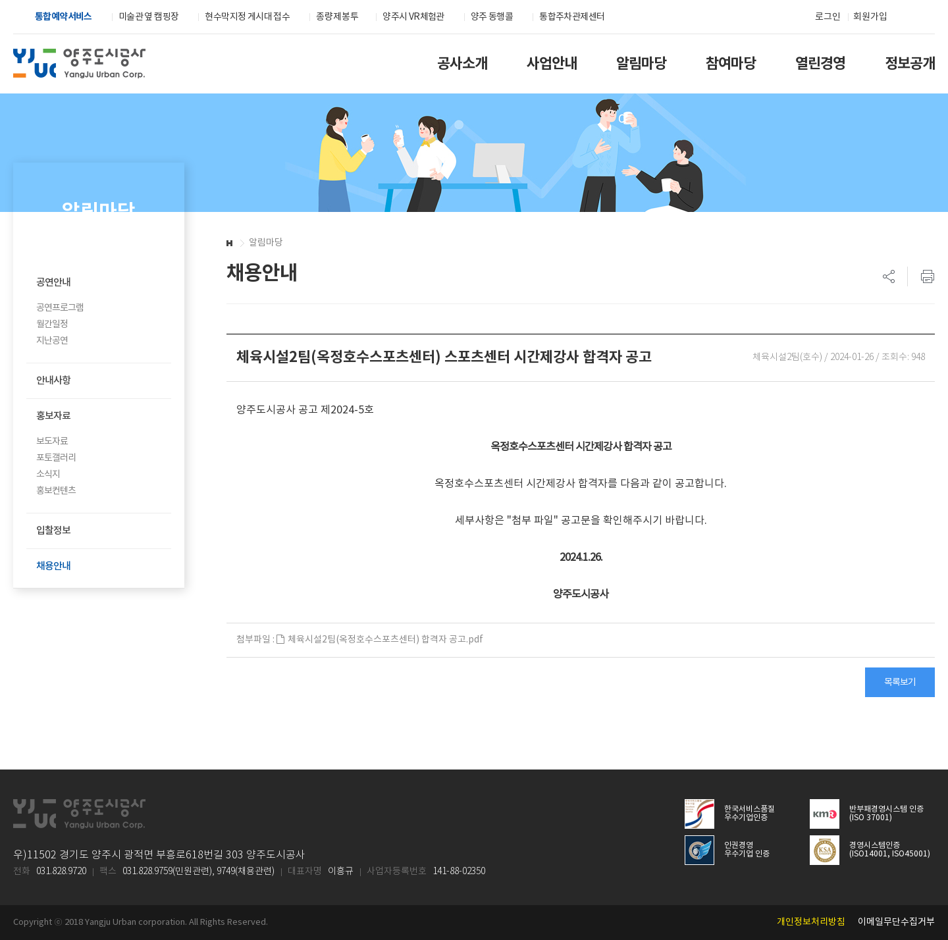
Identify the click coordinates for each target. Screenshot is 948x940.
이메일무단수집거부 (896, 922)
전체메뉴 (929, 18)
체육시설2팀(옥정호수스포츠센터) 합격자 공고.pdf (379, 640)
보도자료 (52, 441)
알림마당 (641, 63)
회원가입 (870, 17)
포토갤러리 (56, 458)
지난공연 (52, 341)
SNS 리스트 (889, 276)
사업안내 (552, 63)
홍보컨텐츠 (56, 491)
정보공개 (910, 63)
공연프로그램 (60, 308)
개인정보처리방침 (811, 922)
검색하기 (907, 17)
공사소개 (462, 63)
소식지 (48, 474)
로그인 (828, 17)
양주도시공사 (79, 63)
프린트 (921, 276)
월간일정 (52, 324)
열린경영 (820, 63)
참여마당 (731, 63)
